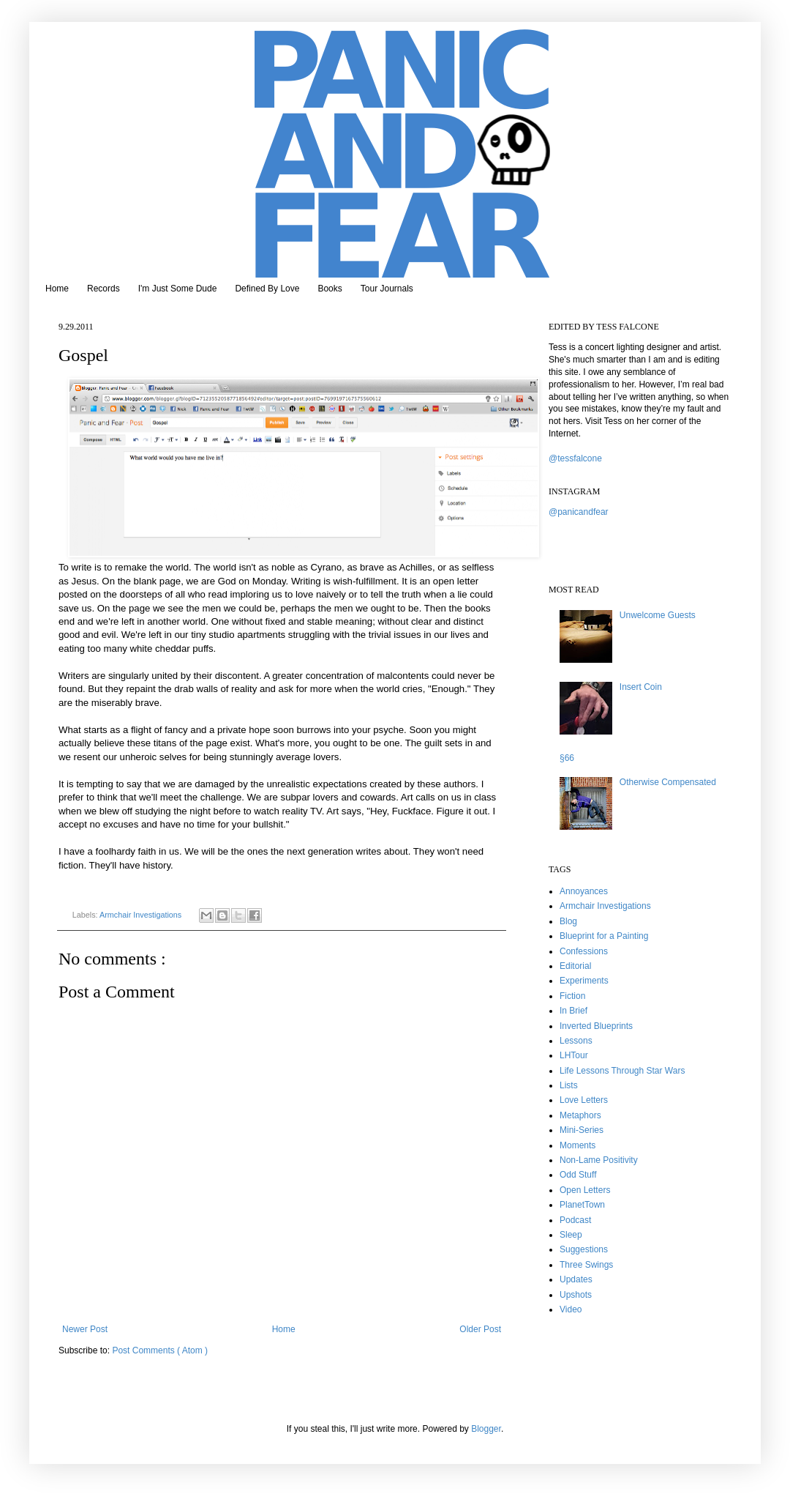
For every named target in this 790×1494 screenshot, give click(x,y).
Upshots (576, 1295)
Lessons (576, 1041)
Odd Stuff (578, 1175)
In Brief (573, 1011)
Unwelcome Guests (658, 615)
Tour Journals (387, 288)
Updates (576, 1279)
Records (103, 288)
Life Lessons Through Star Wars (622, 1071)
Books (329, 288)
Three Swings (586, 1265)
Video (571, 1309)
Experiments (584, 980)
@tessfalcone (575, 458)
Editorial (575, 966)
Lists (569, 1085)
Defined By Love (267, 288)
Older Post (480, 1329)
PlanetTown (582, 1205)
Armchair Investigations (141, 914)
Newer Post (85, 1329)
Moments (577, 1145)
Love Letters (584, 1100)
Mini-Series (581, 1130)
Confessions (584, 951)
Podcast (575, 1220)
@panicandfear (579, 512)
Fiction (572, 996)
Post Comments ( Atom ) (160, 1350)
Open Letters (585, 1190)
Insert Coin (641, 687)
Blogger (486, 1429)
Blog (568, 921)
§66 (567, 758)
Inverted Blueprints (596, 1026)
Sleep (571, 1235)
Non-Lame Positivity (599, 1160)
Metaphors (580, 1115)
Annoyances (584, 891)
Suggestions (584, 1249)
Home (57, 288)
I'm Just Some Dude (177, 288)
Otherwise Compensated (668, 782)
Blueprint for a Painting (604, 936)
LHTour (574, 1055)
